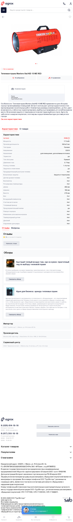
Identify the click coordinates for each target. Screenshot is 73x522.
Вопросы (15, 228)
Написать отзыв (11, 243)
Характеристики (10, 129)
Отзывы (5, 228)
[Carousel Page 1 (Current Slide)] (35, 63)
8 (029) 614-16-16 (9, 425)
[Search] (69, 10)
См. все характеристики (11, 119)
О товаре (24, 129)
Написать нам (53, 434)
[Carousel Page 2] (37, 63)
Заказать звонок (53, 426)
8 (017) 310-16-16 (9, 433)
